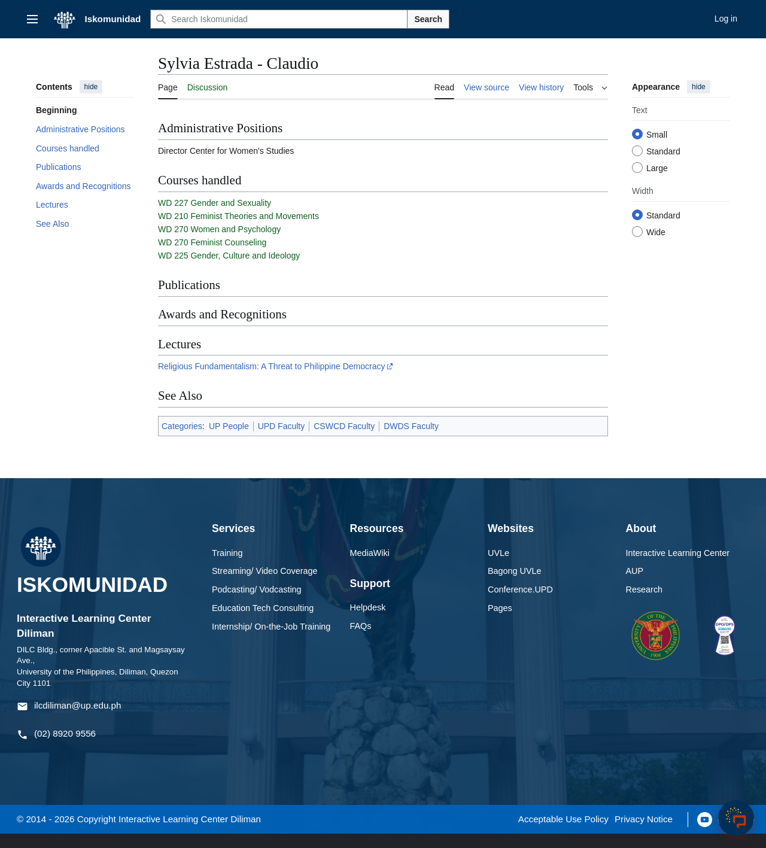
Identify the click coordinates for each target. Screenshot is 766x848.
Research (644, 602)
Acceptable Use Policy (563, 833)
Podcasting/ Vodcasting (257, 602)
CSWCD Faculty (344, 439)
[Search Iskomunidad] (279, 19)
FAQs (361, 639)
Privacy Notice (644, 833)
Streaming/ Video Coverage (265, 584)
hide (91, 87)
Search (428, 19)
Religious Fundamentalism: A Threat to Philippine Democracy (271, 379)
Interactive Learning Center (678, 566)
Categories (182, 439)
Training (227, 566)
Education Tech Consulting (263, 621)
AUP (635, 584)
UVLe (498, 566)
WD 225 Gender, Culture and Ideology (229, 268)
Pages (500, 621)
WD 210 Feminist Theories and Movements (238, 229)
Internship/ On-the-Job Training (271, 640)
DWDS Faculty (411, 439)
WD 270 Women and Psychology (219, 242)
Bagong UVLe (515, 584)
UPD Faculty (281, 439)
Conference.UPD (520, 602)
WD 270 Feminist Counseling (212, 255)
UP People (229, 439)
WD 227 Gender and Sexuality (214, 216)
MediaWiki (370, 566)
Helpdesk (368, 620)
